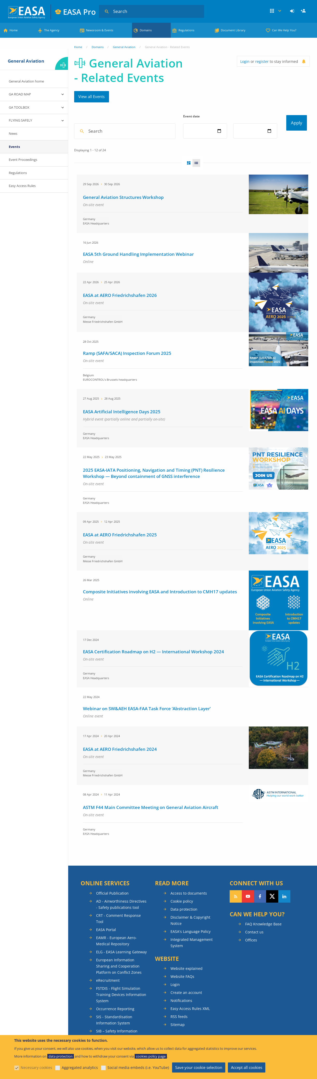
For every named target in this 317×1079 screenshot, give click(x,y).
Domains (146, 30)
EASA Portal (106, 947)
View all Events (91, 96)
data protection (61, 1056)
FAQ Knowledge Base (263, 941)
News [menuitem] (13, 133)
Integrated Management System (192, 960)
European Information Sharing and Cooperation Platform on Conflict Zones (119, 983)
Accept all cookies (246, 1067)
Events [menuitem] (14, 146)
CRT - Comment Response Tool (118, 936)
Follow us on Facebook (260, 914)
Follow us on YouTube (248, 914)
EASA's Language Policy (191, 949)
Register (303, 11)
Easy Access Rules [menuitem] (22, 185)
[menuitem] (292, 11)
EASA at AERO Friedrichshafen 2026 (120, 313)
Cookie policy (182, 918)
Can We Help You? (284, 30)
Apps (275, 11)
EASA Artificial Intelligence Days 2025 (121, 429)
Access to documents (189, 910)
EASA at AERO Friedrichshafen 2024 (120, 767)
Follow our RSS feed (236, 914)
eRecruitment (108, 997)
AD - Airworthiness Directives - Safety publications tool (121, 921)
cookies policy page (151, 1056)
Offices (251, 957)
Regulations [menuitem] (18, 172)
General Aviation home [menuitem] (26, 81)
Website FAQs (182, 994)
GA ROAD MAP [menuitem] (20, 94)
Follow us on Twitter (272, 914)
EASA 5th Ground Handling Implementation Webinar (138, 272)
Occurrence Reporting (115, 1026)
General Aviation (124, 47)
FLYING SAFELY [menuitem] (20, 120)
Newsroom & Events (99, 30)
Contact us (254, 949)
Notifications (181, 1018)
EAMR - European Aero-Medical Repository (116, 958)
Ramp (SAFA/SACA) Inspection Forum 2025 (127, 371)
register (262, 61)
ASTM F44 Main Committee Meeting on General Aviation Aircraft (150, 825)
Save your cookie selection (198, 1067)
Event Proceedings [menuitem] (23, 159)
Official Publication (112, 910)
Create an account (186, 1010)
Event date (192, 116)
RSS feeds (179, 1034)
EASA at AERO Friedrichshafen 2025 (120, 552)
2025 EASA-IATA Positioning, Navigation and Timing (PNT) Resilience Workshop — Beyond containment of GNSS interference (154, 491)
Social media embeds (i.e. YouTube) (138, 1067)
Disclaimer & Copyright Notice (190, 937)
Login (292, 11)
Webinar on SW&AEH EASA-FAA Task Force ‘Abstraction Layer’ (147, 726)
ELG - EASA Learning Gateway (121, 969)
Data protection (184, 926)
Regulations (186, 30)
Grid (187, 181)
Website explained (187, 986)
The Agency (51, 30)
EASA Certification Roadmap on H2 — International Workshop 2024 (153, 669)
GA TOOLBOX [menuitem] (19, 107)
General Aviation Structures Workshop (123, 215)
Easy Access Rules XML (190, 1026)
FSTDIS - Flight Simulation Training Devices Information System (121, 1012)
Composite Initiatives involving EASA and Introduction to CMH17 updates (160, 609)
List (197, 181)
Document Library (233, 30)
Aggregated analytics (80, 1067)
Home (14, 30)
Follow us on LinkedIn (284, 914)
